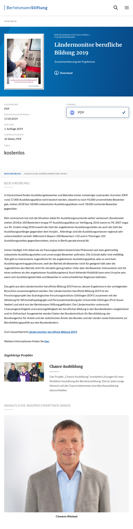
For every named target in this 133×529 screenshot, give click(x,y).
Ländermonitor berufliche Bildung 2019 (53, 331)
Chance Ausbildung (66, 366)
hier (46, 341)
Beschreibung (12, 174)
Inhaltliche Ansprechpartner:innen (45, 174)
